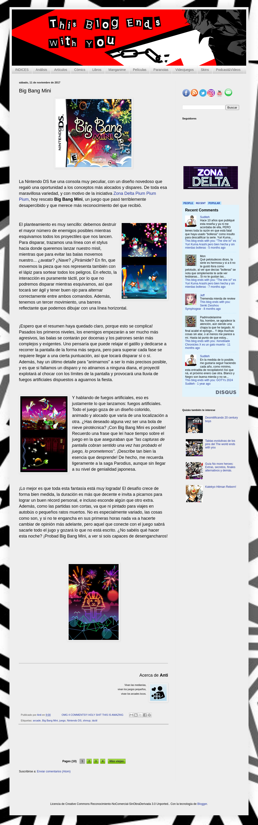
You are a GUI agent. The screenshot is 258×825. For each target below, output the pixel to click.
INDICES (22, 70)
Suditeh (205, 217)
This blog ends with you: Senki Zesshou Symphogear (208, 305)
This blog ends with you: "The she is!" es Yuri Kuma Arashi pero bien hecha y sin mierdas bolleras (210, 244)
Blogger (202, 804)
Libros (96, 70)
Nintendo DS (74, 720)
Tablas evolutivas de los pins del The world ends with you (220, 444)
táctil (94, 720)
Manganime (117, 70)
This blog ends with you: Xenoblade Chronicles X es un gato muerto (207, 342)
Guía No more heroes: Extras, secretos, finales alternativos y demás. (220, 467)
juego (62, 720)
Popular (214, 203)
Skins (205, 70)
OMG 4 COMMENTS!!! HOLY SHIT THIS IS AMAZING (92, 714)
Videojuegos (184, 70)
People (188, 203)
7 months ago (217, 286)
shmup (86, 720)
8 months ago (212, 308)
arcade (37, 720)
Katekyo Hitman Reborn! (220, 486)
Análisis (41, 70)
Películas (139, 70)
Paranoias (160, 70)
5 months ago (217, 247)
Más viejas (117, 761)
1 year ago (204, 383)
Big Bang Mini (50, 720)
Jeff (202, 295)
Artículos (60, 70)
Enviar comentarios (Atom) (54, 771)
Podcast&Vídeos (228, 70)
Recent (201, 203)
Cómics (79, 70)
